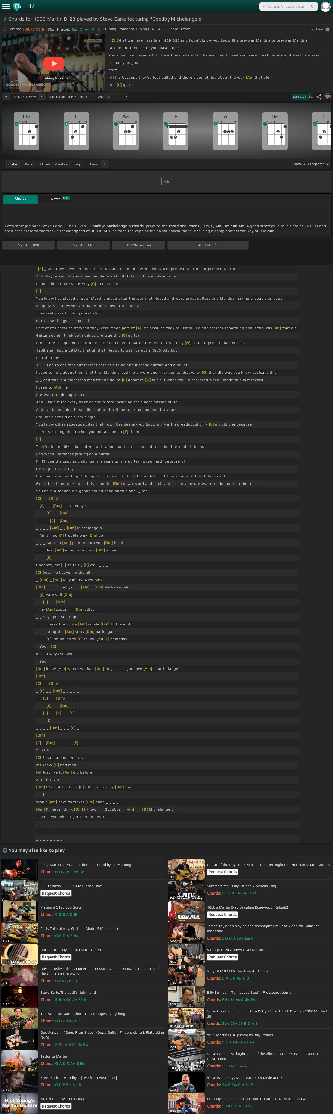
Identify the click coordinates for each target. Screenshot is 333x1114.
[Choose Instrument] (104, 164)
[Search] (313, 6)
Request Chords (222, 872)
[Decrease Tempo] (6, 96)
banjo (77, 164)
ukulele (45, 164)
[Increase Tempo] (42, 96)
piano (29, 164)
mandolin (61, 164)
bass (93, 164)
